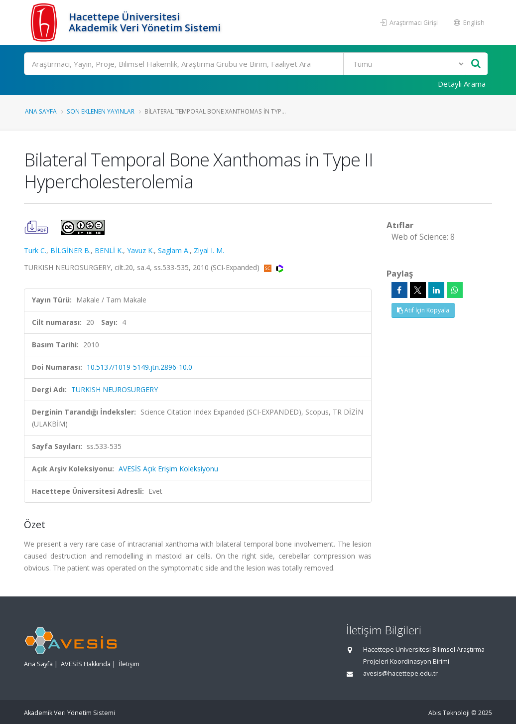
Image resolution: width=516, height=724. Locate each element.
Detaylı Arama (462, 84)
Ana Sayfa (41, 111)
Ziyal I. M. (209, 250)
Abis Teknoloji (449, 713)
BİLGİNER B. (70, 250)
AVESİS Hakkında (86, 664)
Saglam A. (174, 250)
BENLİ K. (109, 250)
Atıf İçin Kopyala (423, 310)
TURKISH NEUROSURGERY (114, 389)
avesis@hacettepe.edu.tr (400, 673)
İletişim (129, 664)
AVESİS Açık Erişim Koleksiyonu (168, 468)
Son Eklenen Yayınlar (100, 111)
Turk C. (35, 250)
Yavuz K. (140, 250)
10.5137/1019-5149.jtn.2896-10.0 (139, 367)
